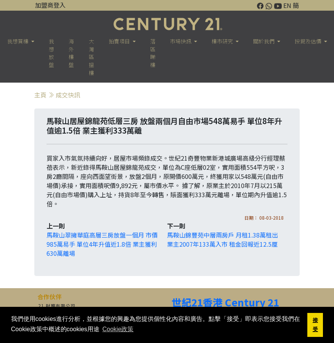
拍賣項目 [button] (120, 41)
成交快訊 (68, 94)
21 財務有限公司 (56, 305)
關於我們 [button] (264, 41)
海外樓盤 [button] (71, 53)
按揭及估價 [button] (309, 41)
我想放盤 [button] (51, 53)
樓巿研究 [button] (223, 41)
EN (287, 5)
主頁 (40, 94)
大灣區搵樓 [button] (91, 57)
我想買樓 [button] (18, 41)
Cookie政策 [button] (117, 329)
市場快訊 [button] (181, 41)
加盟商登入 (50, 5)
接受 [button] (315, 324)
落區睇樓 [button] (153, 53)
